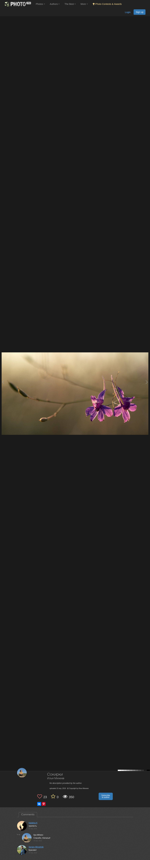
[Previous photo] (3, 382)
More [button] (84, 4)
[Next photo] (147, 382)
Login (128, 12)
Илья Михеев (55, 778)
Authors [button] (55, 4)
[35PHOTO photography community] (17, 4)
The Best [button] (70, 4)
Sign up (139, 12)
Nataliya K (33, 823)
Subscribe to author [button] (105, 796)
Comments (27, 814)
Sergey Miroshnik (36, 847)
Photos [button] (40, 4)
